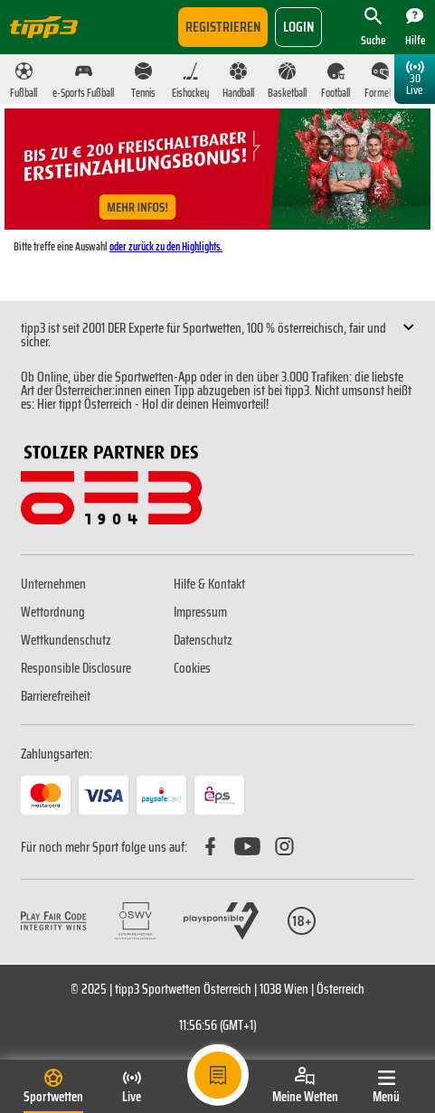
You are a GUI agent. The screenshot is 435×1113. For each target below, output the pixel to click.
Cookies (192, 668)
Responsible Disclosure (76, 668)
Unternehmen (53, 584)
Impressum (200, 612)
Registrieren (222, 26)
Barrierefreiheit (55, 696)
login (298, 26)
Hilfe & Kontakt (209, 584)
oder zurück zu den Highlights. (165, 246)
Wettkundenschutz (66, 640)
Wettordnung (53, 612)
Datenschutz (203, 640)
